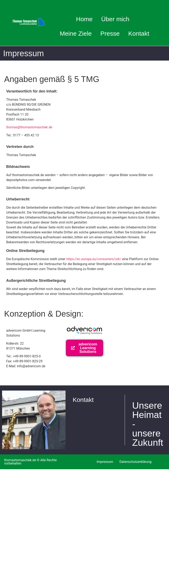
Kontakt (138, 33)
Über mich (117, 19)
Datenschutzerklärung (135, 462)
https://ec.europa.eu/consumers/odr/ (93, 259)
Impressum (105, 462)
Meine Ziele (76, 33)
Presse (110, 33)
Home (84, 19)
